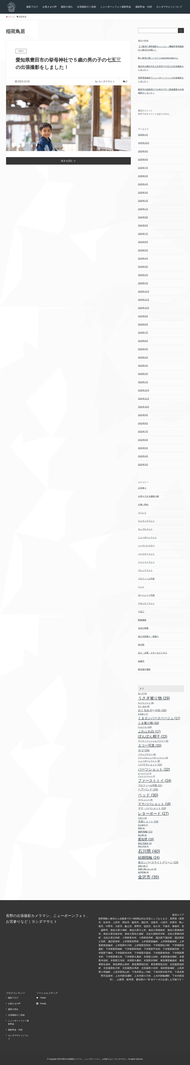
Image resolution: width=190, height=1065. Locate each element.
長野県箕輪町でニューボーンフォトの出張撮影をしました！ (161, 79)
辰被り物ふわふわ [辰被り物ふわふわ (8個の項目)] (147, 869)
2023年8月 (143, 324)
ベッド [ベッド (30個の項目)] (148, 795)
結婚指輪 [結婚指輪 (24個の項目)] (149, 857)
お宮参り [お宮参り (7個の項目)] (143, 714)
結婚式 (141, 661)
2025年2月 (143, 201)
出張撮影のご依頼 (86, 7)
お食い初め (143, 504)
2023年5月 (143, 349)
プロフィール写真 (146, 579)
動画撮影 (142, 620)
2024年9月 (143, 217)
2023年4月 (143, 357)
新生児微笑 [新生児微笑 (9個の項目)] (145, 843)
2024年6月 (143, 242)
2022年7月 (143, 431)
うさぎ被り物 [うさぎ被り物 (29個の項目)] (154, 698)
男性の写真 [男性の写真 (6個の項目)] (143, 846)
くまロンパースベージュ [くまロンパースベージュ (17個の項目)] (159, 718)
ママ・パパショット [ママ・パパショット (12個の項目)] (152, 808)
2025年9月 (143, 151)
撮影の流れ (67, 7)
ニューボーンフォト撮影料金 (115, 7)
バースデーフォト (146, 554)
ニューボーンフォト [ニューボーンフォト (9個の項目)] (149, 761)
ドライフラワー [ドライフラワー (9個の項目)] (147, 754)
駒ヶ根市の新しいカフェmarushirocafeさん (158, 58)
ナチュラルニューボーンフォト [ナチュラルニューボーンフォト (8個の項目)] (153, 758)
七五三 (141, 611)
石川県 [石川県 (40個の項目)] (149, 851)
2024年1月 (143, 283)
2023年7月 (143, 332)
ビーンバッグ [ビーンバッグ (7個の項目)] (144, 773)
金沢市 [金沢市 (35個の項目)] (148, 877)
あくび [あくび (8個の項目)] (142, 693)
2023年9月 (143, 316)
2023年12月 (143, 291)
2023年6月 (143, 341)
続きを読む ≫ (68, 160)
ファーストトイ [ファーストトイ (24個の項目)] (154, 781)
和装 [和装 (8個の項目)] (141, 828)
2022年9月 (143, 415)
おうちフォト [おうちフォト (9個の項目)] (146, 703)
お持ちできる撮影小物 (148, 496)
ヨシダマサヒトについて (169, 7)
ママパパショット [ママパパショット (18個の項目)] (154, 803)
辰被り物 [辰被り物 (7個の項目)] (143, 866)
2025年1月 (143, 209)
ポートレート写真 (146, 595)
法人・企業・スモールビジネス (152, 653)
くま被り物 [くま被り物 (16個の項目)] (148, 723)
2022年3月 (143, 464)
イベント (142, 513)
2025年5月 (143, 176)
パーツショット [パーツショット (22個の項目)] (154, 769)
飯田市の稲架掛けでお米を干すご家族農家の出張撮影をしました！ (161, 91)
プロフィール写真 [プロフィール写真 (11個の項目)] (150, 785)
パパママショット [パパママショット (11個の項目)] (150, 764)
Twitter (41, 998)
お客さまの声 (49, 7)
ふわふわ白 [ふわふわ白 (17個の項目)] (149, 731)
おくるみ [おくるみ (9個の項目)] (144, 706)
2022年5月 (143, 448)
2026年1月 (143, 135)
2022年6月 (143, 440)
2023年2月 (143, 374)
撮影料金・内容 (143, 7)
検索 (181, 32)
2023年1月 (143, 382)
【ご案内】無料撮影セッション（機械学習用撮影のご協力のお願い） (161, 48)
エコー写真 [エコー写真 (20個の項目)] (150, 745)
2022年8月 (143, 423)
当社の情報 (143, 628)
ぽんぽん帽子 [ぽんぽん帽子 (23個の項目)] (152, 736)
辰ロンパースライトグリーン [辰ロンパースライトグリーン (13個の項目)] (158, 862)
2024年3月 (143, 266)
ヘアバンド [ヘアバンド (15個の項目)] (148, 789)
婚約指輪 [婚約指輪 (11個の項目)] (145, 831)
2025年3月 (143, 192)
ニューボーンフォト (147, 537)
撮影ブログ (32, 7)
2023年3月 (143, 365)
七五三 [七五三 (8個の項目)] (142, 818)
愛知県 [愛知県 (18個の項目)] (146, 839)
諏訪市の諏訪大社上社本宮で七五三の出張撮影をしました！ (161, 68)
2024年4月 (143, 258)
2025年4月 (143, 184)
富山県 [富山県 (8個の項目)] (142, 835)
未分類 (141, 644)
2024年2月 (143, 275)
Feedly (41, 1003)
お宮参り (142, 488)
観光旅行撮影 (144, 669)
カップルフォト (145, 529)
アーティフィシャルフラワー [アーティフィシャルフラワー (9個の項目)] (153, 741)
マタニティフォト (146, 603)
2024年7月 (143, 234)
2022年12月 (143, 390)
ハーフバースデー (146, 545)
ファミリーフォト (146, 562)
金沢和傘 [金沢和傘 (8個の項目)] (143, 872)
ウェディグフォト (146, 521)
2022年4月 (143, 456)
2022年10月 (143, 407)
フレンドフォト (145, 570)
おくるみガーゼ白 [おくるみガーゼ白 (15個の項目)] (152, 710)
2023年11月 (143, 300)
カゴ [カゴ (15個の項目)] (144, 750)
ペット (141, 587)
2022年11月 (143, 398)
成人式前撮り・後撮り (148, 636)
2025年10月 (143, 143)
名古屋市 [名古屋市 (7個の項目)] (143, 825)
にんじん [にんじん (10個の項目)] (145, 727)
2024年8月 (143, 225)
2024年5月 (143, 250)
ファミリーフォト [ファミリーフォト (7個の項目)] (146, 776)
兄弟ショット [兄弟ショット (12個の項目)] (148, 821)
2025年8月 (143, 159)
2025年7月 (143, 168)
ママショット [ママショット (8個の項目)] (145, 800)
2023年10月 (143, 308)
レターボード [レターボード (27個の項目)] (153, 813)
